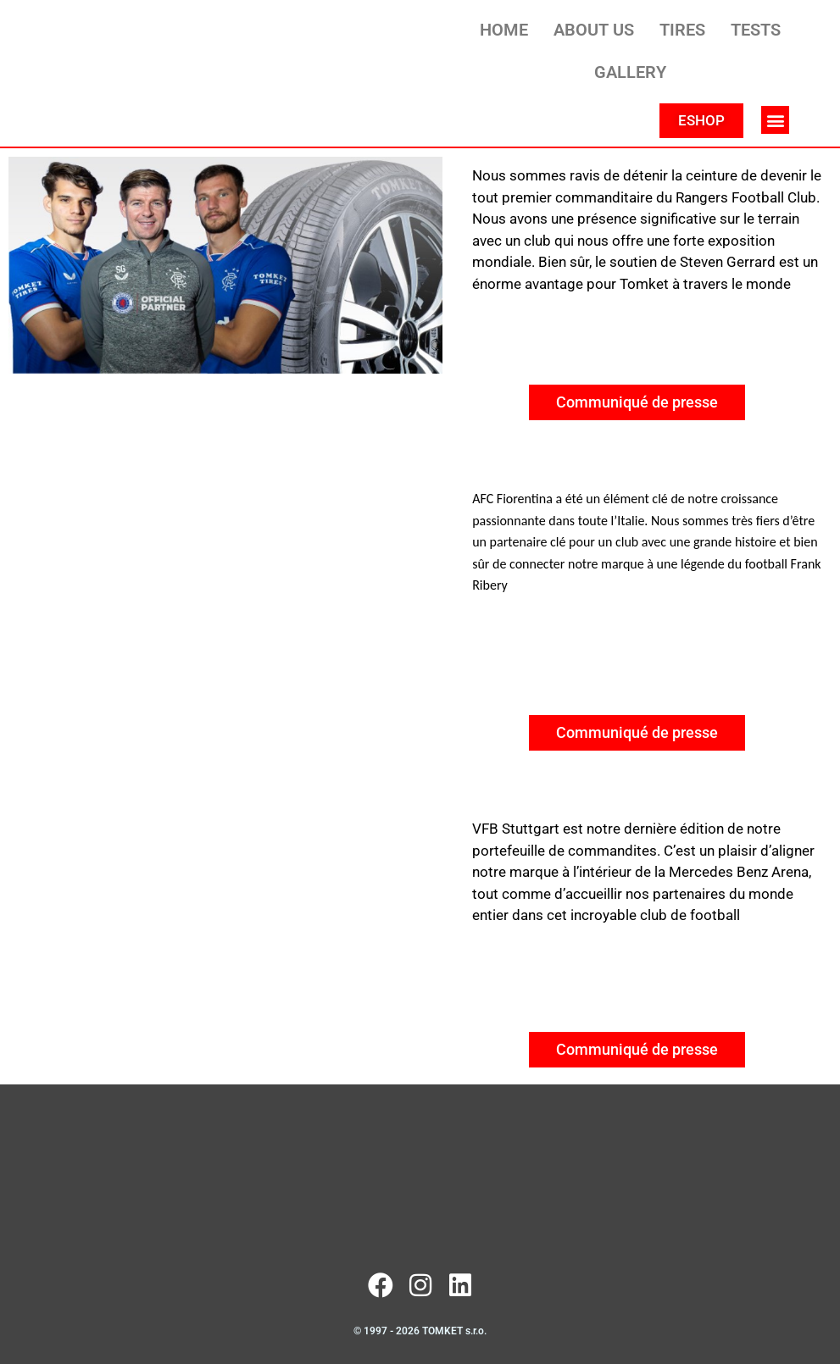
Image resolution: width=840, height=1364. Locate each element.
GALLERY (630, 72)
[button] (775, 120)
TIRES (682, 29)
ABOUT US (594, 29)
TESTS (756, 29)
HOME (504, 29)
